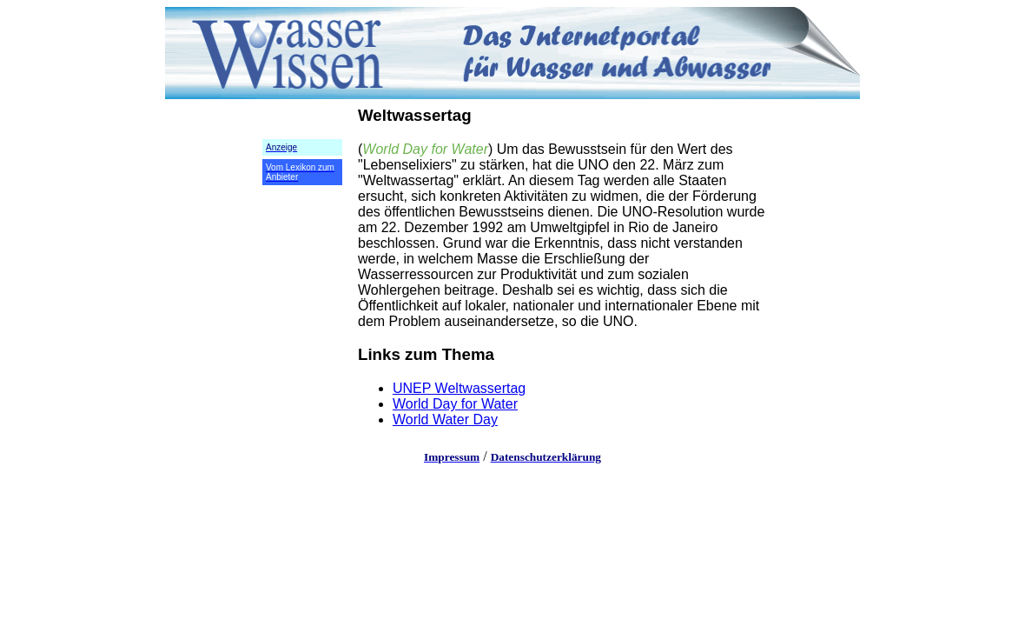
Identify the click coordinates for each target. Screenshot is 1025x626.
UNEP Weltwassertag (459, 388)
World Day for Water (455, 403)
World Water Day (445, 419)
